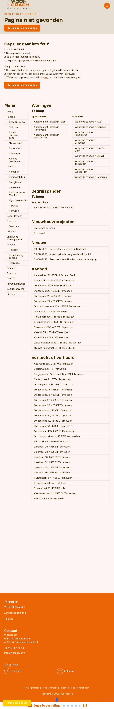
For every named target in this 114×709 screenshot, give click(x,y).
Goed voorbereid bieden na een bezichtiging (65, 259)
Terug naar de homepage (22, 28)
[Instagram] (82, 671)
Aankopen (14, 187)
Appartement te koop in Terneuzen (46, 128)
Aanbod (11, 116)
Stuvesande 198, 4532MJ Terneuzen (53, 327)
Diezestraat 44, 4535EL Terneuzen (53, 410)
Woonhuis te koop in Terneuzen (85, 162)
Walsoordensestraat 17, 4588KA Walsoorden (57, 342)
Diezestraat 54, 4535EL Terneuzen (53, 426)
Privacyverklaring (16, 283)
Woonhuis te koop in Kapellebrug (85, 133)
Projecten (14, 153)
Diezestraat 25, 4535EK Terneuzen (53, 296)
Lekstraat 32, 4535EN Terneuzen (52, 462)
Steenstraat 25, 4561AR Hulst (50, 488)
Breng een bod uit (17, 702)
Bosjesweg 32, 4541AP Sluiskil (50, 368)
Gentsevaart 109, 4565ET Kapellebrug (54, 431)
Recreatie (14, 148)
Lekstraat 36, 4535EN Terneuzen (52, 472)
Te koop (13, 127)
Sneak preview (17, 122)
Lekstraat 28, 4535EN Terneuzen (52, 451)
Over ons (11, 221)
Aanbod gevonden (14, 160)
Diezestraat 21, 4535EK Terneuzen (52, 285)
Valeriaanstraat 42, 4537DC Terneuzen (55, 493)
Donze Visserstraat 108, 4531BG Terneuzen (57, 306)
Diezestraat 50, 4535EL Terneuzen (53, 415)
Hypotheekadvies (18, 200)
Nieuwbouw (15, 143)
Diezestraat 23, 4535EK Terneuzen (53, 290)
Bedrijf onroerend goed (14, 135)
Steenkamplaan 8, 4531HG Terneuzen (54, 322)
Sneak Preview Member (17, 194)
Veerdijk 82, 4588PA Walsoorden (51, 337)
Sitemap (11, 294)
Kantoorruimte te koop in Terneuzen (53, 207)
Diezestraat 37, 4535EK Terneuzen (53, 400)
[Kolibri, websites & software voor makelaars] (57, 699)
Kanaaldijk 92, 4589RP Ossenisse (51, 441)
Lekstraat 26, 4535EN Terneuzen (52, 446)
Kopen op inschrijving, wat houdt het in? (62, 254)
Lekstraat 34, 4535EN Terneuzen (52, 467)
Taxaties (13, 205)
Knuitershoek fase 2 (44, 228)
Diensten (11, 166)
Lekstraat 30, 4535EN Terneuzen (52, 457)
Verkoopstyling (17, 177)
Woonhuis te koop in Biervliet (90, 127)
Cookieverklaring (15, 288)
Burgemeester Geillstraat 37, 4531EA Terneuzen (59, 374)
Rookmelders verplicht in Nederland (60, 249)
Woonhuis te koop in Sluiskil (89, 155)
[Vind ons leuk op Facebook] (29, 671)
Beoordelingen (14, 216)
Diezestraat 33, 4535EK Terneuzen (53, 389)
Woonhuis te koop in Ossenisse (85, 141)
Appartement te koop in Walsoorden (46, 136)
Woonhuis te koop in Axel (88, 121)
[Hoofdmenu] (107, 6)
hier (46, 77)
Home (10, 111)
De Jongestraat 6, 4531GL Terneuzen (54, 384)
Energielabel (15, 182)
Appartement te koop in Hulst (49, 121)
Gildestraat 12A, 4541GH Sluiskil (50, 311)
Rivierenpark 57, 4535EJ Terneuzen (53, 477)
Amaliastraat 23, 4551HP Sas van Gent (54, 275)
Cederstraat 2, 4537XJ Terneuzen (52, 379)
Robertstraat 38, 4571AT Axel (50, 483)
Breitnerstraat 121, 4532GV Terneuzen (54, 280)
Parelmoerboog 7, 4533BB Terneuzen (54, 316)
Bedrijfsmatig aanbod (16, 256)
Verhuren (14, 210)
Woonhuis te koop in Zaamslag (91, 177)
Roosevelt (39, 233)
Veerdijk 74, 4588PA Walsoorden (51, 332)
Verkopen (14, 171)
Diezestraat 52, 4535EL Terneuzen (53, 420)
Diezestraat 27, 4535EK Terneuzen (53, 301)
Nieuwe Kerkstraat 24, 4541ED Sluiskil (54, 347)
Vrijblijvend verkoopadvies (14, 238)
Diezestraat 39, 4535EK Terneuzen (53, 405)
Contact (11, 231)
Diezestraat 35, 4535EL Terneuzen (53, 394)
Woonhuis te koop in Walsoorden (85, 170)
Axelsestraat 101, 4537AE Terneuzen (53, 363)
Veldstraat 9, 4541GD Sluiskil (49, 498)
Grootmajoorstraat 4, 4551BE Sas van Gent (57, 436)
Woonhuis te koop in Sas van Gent (90, 149)
